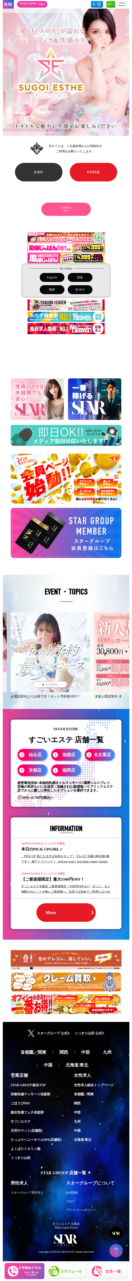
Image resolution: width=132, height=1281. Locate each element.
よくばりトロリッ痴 (25, 1149)
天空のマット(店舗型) (27, 1130)
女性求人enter (66, 209)
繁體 (52, 289)
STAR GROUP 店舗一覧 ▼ (66, 1172)
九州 (77, 1121)
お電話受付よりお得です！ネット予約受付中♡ (45, 696)
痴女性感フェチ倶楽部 (27, 1112)
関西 (77, 1103)
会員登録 (72, 1192)
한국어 (80, 289)
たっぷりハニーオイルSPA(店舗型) (36, 1139)
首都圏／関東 (84, 1094)
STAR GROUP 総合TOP (28, 1085)
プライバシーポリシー (81, 1210)
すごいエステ (20, 1121)
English (52, 277)
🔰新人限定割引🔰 (108, 696)
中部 (77, 1112)
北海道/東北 (82, 1139)
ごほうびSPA (20, 1103)
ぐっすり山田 (20, 1158)
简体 (80, 277)
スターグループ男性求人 (27, 1192)
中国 (77, 1130)
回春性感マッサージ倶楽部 (30, 1094)
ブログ (70, 1201)
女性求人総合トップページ (94, 1085)
